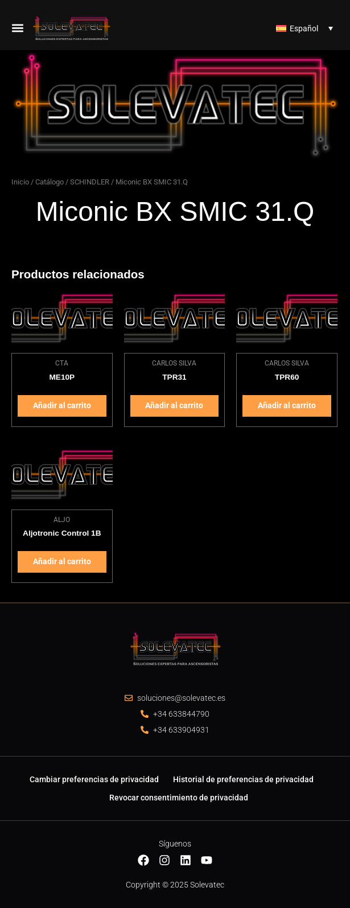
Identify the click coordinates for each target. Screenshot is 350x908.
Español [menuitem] (304, 28)
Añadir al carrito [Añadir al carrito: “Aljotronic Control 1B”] (62, 561)
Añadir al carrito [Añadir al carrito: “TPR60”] (287, 405)
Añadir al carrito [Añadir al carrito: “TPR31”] (174, 405)
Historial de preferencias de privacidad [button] (243, 779)
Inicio (20, 182)
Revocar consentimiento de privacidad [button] (178, 797)
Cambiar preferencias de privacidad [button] (94, 779)
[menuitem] (304, 27)
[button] (17, 28)
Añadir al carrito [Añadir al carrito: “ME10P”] (62, 405)
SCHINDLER (89, 182)
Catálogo (49, 182)
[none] (304, 27)
